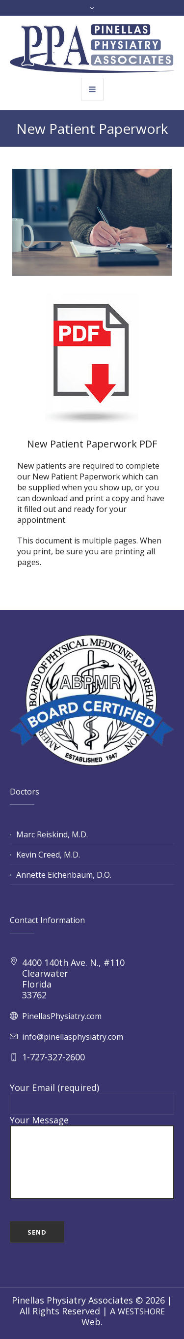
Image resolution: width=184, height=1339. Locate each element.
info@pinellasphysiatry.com (72, 1036)
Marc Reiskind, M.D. (52, 834)
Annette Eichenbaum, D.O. (63, 874)
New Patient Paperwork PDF (92, 443)
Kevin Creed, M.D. (48, 854)
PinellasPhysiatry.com (62, 1016)
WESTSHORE (141, 1311)
